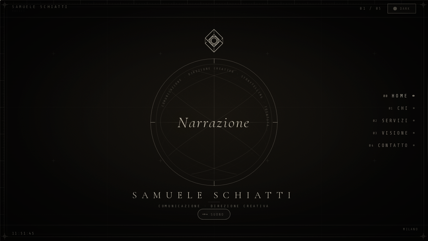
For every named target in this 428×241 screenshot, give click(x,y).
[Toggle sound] (214, 214)
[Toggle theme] (402, 8)
